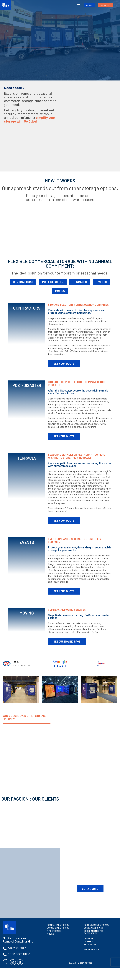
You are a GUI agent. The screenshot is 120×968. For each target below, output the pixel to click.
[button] (78, 5)
